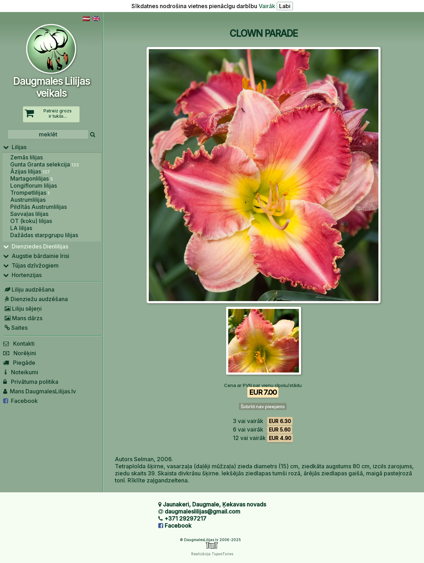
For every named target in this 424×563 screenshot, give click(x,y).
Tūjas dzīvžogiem (31, 265)
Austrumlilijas (28, 199)
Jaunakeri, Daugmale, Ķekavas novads (214, 504)
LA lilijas (21, 227)
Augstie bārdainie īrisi (36, 255)
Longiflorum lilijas (33, 185)
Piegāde (19, 362)
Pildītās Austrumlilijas (38, 206)
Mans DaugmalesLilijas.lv (39, 391)
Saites (15, 327)
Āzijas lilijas (30, 171)
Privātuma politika (30, 381)
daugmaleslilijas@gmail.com (202, 511)
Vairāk (267, 6)
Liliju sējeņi (22, 308)
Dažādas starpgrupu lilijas (44, 235)
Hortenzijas (22, 274)
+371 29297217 (185, 518)
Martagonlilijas (31, 178)
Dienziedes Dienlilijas (35, 246)
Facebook (20, 400)
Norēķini (19, 353)
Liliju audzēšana (28, 289)
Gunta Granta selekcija (44, 164)
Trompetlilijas (29, 192)
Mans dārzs (22, 318)
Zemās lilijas (26, 157)
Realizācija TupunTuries (212, 554)
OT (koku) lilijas (31, 220)
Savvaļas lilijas (29, 213)
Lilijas (14, 147)
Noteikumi (20, 372)
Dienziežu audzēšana (35, 299)
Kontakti (19, 343)
